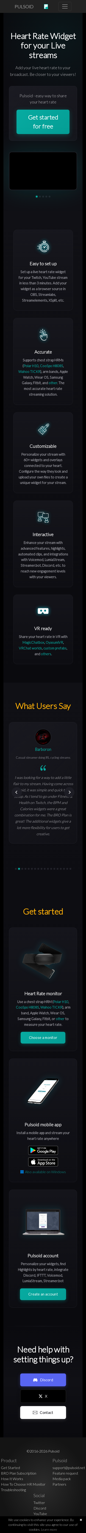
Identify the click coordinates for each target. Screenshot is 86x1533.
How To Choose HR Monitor (23, 1484)
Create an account (43, 1294)
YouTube (40, 1513)
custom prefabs (55, 648)
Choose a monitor (43, 1037)
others (46, 654)
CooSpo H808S (51, 366)
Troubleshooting (13, 1489)
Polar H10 (31, 366)
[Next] (69, 792)
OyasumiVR (54, 642)
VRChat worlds (30, 648)
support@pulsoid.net (69, 1467)
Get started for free (43, 122)
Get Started (10, 1467)
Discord (43, 1380)
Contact (43, 1412)
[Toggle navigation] (64, 6)
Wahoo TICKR (29, 371)
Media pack (62, 1478)
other (53, 383)
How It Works (12, 1478)
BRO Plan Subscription (18, 1473)
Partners (59, 1484)
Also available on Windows (43, 1172)
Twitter (39, 1502)
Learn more (49, 1529)
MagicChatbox (33, 642)
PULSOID (24, 6)
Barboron (43, 749)
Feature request (65, 1473)
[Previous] (17, 792)
